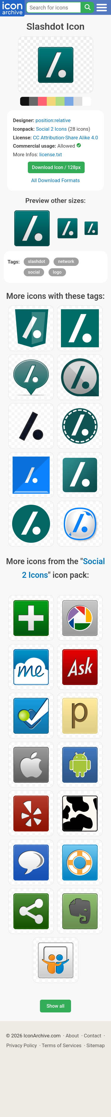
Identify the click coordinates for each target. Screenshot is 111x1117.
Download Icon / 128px (56, 167)
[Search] (87, 7)
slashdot (36, 261)
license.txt (50, 154)
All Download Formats (55, 180)
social (34, 272)
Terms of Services (61, 1045)
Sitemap (95, 1045)
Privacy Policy (21, 1045)
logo (57, 272)
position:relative (53, 120)
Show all (55, 1006)
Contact (92, 1036)
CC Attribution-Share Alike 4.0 (65, 138)
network (66, 261)
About (72, 1036)
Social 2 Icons (51, 129)
